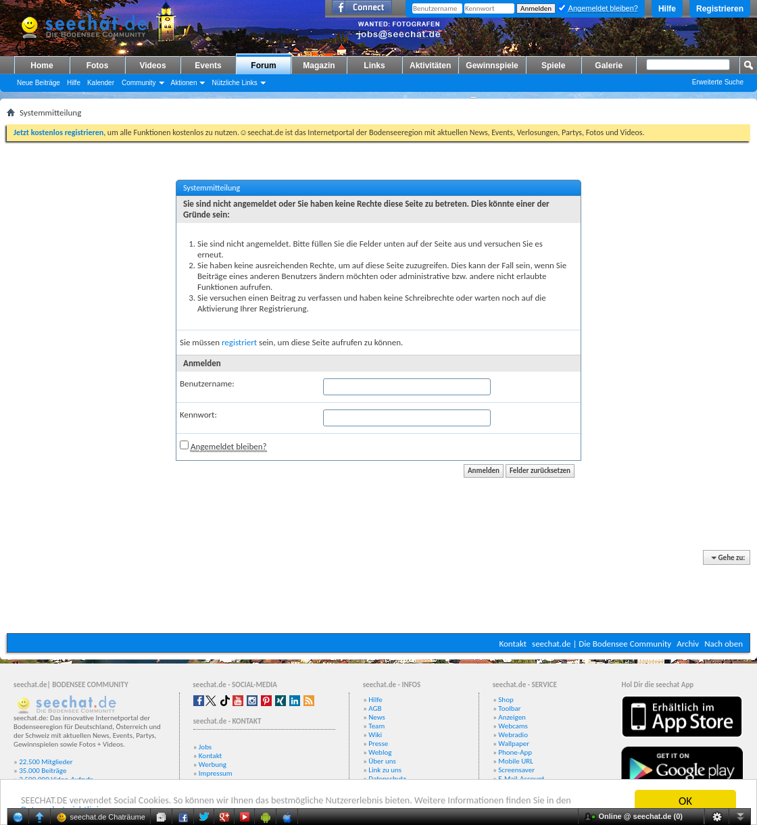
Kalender (100, 82)
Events (208, 65)
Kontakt (513, 644)
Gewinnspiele (492, 65)
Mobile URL (515, 761)
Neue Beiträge (38, 82)
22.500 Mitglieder (46, 761)
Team (376, 726)
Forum (263, 65)
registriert (239, 342)
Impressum (216, 773)
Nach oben (723, 644)
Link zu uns (384, 770)
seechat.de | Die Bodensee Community (601, 644)
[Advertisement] (378, 592)
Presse (378, 743)
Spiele (553, 65)
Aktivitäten (430, 65)
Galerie (608, 65)
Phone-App (515, 752)
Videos (152, 65)
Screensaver (516, 770)
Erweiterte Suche (717, 82)
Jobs (205, 747)
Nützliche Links (234, 82)
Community (139, 82)
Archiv (688, 644)
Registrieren (719, 9)
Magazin (319, 65)
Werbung (212, 764)
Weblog (379, 752)
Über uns (382, 761)
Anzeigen (512, 717)
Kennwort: (198, 414)
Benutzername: (207, 383)
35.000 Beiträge (42, 770)
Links (374, 65)
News (376, 717)
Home (41, 65)
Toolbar (509, 708)
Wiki (375, 734)
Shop (505, 699)
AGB (374, 708)
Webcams (513, 726)
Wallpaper (513, 743)
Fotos (98, 65)
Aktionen (184, 82)
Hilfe (667, 9)
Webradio (513, 734)
